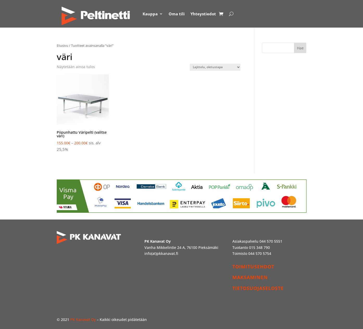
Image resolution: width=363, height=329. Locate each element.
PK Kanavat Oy (83, 319)
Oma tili (177, 13)
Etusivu (62, 45)
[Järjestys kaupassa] (215, 67)
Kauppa (150, 13)
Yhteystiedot (203, 13)
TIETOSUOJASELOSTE (258, 288)
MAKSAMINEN (250, 277)
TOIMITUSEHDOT (253, 266)
